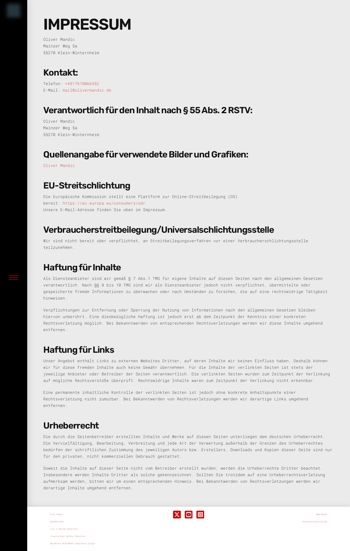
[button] (13, 277)
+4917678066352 (82, 83)
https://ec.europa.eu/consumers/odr (104, 203)
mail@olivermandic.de (87, 90)
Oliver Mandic (59, 165)
